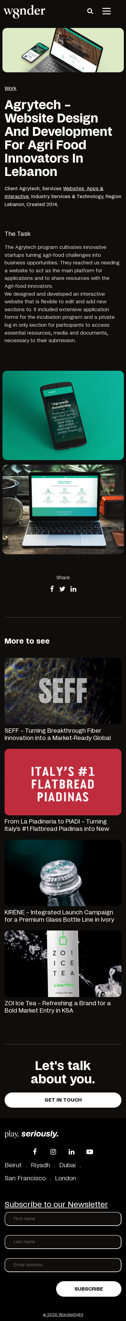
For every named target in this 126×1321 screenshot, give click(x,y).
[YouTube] (89, 1152)
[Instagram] (53, 1152)
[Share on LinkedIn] (73, 589)
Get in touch (63, 1100)
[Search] (90, 11)
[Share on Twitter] (62, 589)
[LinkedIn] (71, 1152)
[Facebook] (34, 1152)
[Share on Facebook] (52, 589)
